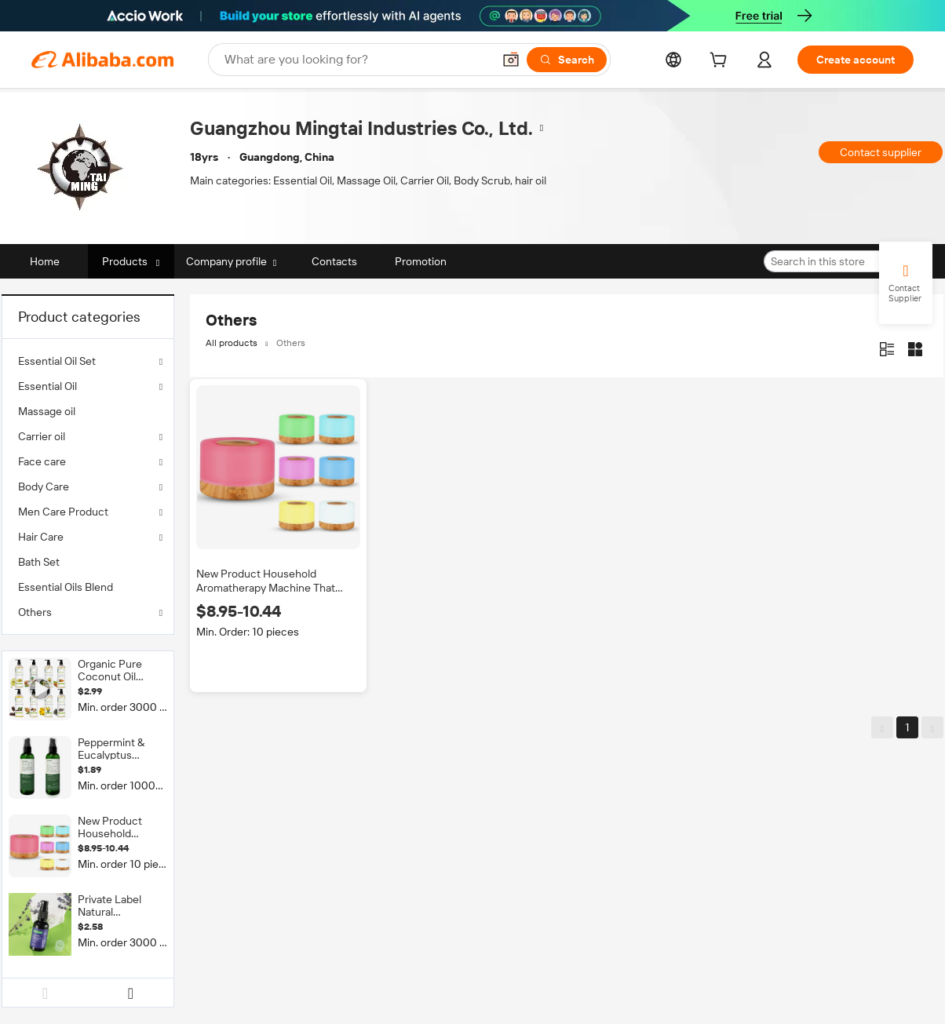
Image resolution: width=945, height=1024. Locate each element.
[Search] (567, 59)
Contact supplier (880, 152)
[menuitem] (87, 411)
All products (231, 342)
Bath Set (39, 562)
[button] (511, 59)
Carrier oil (41, 436)
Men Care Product (63, 511)
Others (35, 612)
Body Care (43, 486)
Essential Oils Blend (65, 587)
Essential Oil (47, 386)
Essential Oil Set (57, 361)
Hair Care (41, 536)
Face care (42, 461)
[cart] (721, 62)
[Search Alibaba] (356, 59)
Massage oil (46, 411)
